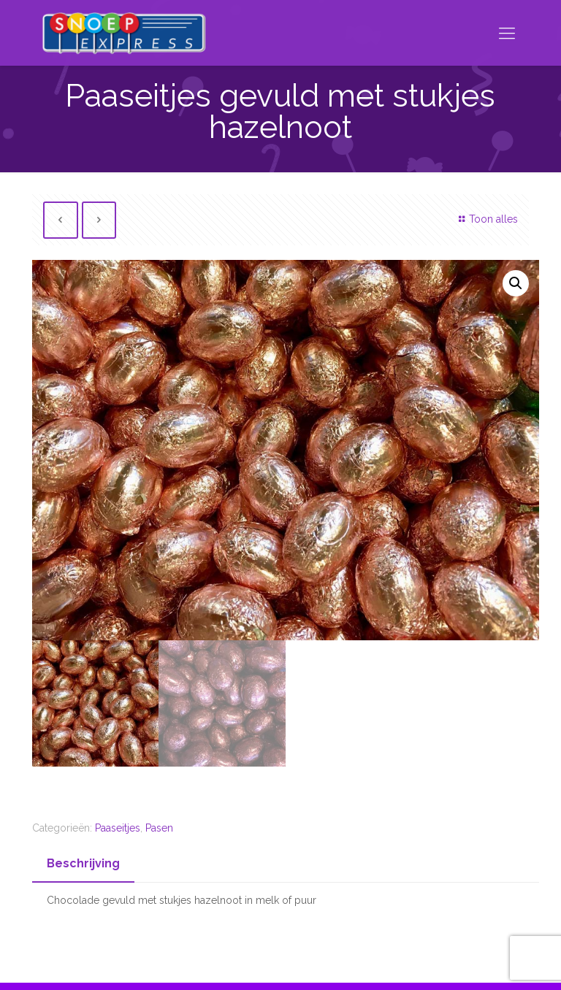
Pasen (159, 828)
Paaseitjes (117, 828)
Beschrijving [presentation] (83, 863)
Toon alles (486, 219)
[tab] (83, 864)
